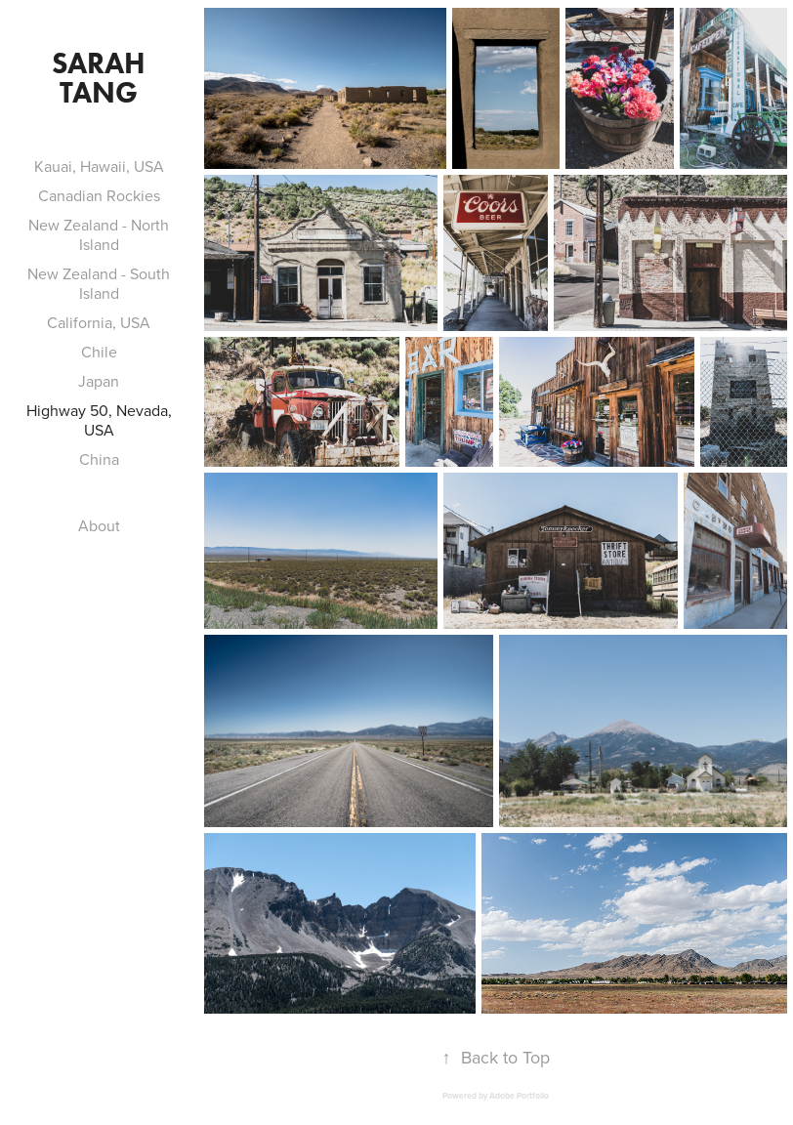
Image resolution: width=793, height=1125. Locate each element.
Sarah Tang (102, 77)
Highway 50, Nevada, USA (99, 419)
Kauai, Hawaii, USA (99, 166)
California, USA (98, 322)
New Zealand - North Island (98, 234)
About (99, 525)
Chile (99, 351)
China (99, 459)
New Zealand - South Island (98, 283)
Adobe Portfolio (519, 1096)
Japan (98, 381)
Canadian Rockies (99, 195)
